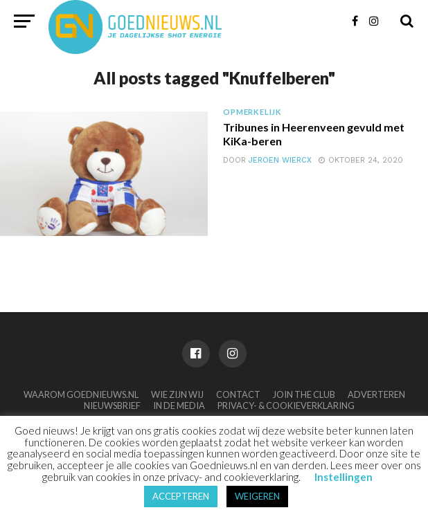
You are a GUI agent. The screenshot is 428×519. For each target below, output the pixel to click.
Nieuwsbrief (112, 405)
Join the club (304, 394)
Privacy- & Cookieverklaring (286, 405)
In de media (179, 405)
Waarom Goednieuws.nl (81, 394)
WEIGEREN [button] (257, 496)
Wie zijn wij (177, 394)
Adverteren (376, 394)
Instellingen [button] (343, 477)
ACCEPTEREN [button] (180, 496)
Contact (238, 394)
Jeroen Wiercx (280, 160)
